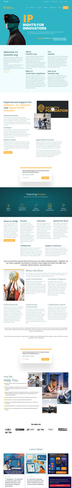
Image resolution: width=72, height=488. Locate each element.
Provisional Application (22, 209)
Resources (46, 1)
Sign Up (40, 38)
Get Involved (53, 7)
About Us (32, 7)
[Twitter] (7, 1)
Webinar (46, 7)
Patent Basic (8, 209)
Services (39, 7)
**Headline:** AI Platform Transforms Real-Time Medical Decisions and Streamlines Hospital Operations (14, 480)
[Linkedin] (5, 1)
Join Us (65, 1)
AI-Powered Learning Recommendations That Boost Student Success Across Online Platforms (35, 479)
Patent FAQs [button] (54, 1)
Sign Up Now (8, 152)
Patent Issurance (64, 209)
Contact (60, 7)
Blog (61, 1)
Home (26, 7)
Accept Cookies (60, 485)
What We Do (6, 72)
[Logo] (9, 7)
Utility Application (36, 209)
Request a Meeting (9, 240)
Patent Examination (50, 209)
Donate (65, 7)
